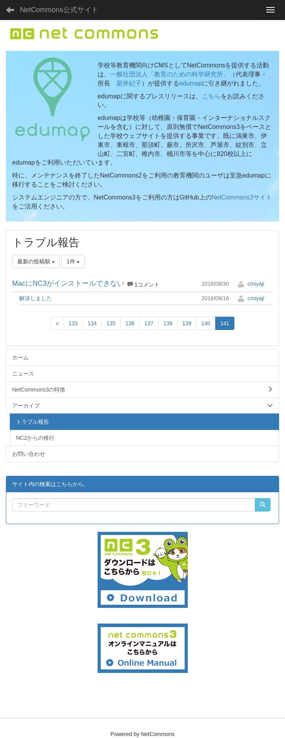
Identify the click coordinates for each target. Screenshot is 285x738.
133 (73, 323)
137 (148, 323)
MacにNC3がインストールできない (68, 283)
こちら (211, 96)
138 (167, 323)
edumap (190, 83)
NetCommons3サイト (242, 197)
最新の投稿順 (36, 261)
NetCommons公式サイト (59, 10)
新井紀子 (129, 83)
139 (186, 323)
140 (205, 323)
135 (111, 323)
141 (224, 323)
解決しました (35, 298)
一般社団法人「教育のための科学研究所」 (169, 74)
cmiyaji (250, 284)
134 (91, 323)
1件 (73, 261)
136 (129, 323)
